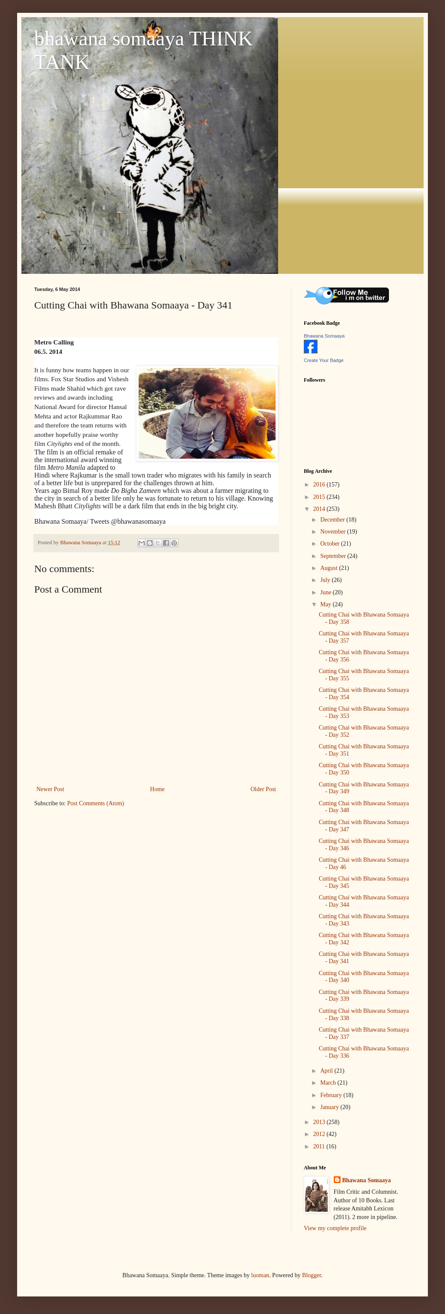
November (333, 531)
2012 (320, 1134)
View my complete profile (335, 1228)
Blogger (311, 1275)
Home (157, 789)
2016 (320, 484)
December (333, 519)
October (330, 543)
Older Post (263, 789)
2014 (320, 509)
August (329, 568)
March (328, 1083)
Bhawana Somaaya (324, 335)
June (326, 592)
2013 (320, 1122)
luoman (260, 1275)
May (326, 604)
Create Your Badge (324, 360)
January (330, 1107)
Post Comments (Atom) (95, 803)
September (333, 556)
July (326, 580)
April (327, 1071)
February (331, 1095)
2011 (319, 1146)
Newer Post (50, 789)
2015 (320, 497)
